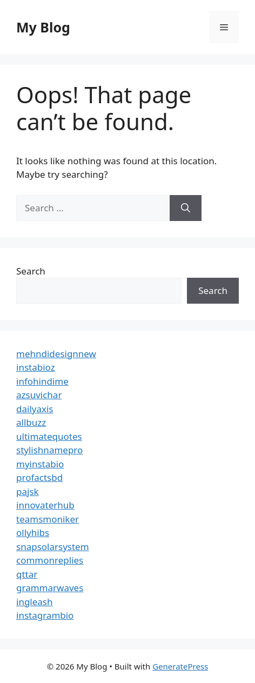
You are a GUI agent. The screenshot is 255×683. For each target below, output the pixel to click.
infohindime (42, 381)
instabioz (35, 367)
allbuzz (31, 422)
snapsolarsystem (52, 546)
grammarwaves (49, 587)
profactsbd (39, 477)
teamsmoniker (47, 519)
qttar (26, 574)
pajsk (27, 491)
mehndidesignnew (56, 353)
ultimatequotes (49, 436)
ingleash (34, 601)
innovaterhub (45, 505)
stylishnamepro (49, 450)
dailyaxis (34, 409)
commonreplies (49, 560)
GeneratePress (180, 666)
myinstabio (40, 464)
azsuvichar (39, 395)
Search (30, 271)
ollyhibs (32, 532)
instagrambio (44, 615)
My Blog (43, 27)
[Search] (186, 208)
